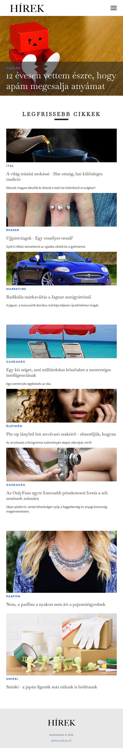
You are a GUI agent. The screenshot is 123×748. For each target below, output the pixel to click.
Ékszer (12, 230)
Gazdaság (15, 361)
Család (13, 68)
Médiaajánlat (61, 740)
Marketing (16, 289)
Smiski (12, 678)
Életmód (14, 426)
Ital (10, 165)
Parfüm (13, 596)
